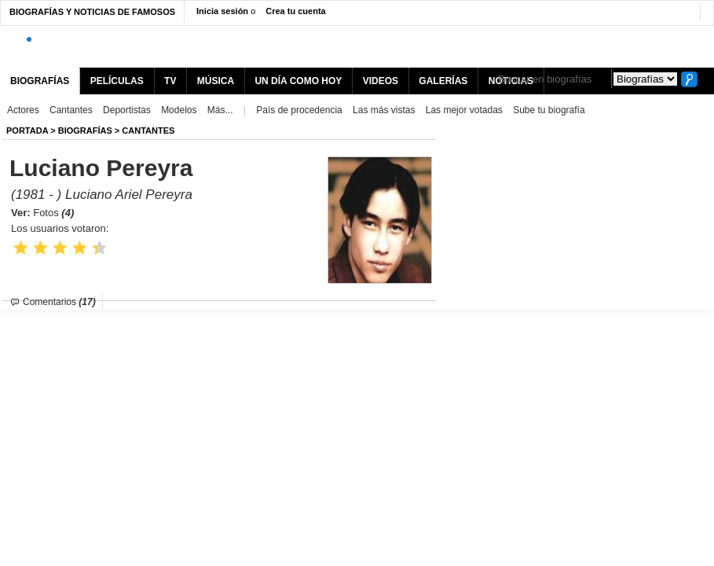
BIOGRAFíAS (85, 130)
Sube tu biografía (548, 110)
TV (170, 80)
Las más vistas (384, 110)
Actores (23, 110)
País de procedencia (299, 110)
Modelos (178, 110)
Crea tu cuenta (295, 11)
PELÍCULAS (117, 80)
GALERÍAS (443, 80)
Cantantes (71, 110)
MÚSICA (215, 80)
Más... (220, 110)
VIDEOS (380, 80)
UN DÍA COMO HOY (298, 80)
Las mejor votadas (464, 110)
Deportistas (127, 110)
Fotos (53, 213)
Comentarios (59, 301)
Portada (27, 130)
